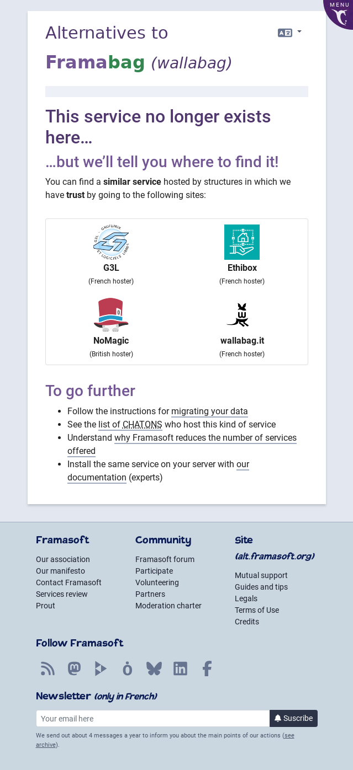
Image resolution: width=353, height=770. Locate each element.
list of (130, 424)
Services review (62, 594)
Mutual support (261, 575)
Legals (246, 598)
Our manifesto (60, 570)
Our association (63, 559)
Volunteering (157, 582)
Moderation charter (168, 605)
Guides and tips (261, 586)
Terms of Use (257, 610)
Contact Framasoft (69, 582)
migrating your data (209, 411)
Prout (45, 605)
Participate (154, 570)
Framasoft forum (164, 559)
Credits (247, 621)
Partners (150, 594)
